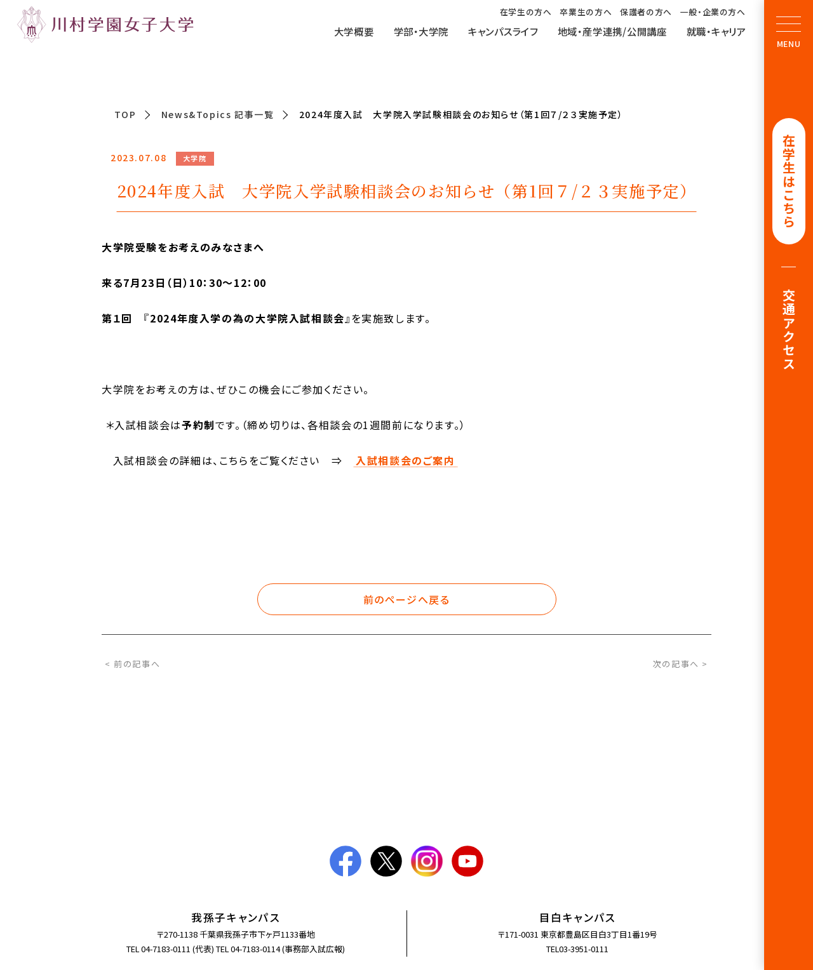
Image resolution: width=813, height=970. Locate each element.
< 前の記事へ (132, 664)
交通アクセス (789, 332)
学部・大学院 (421, 31)
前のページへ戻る (406, 599)
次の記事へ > (680, 664)
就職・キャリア (716, 31)
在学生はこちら (789, 182)
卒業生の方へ (586, 12)
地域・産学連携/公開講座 (612, 31)
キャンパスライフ (503, 31)
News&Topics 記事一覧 (217, 114)
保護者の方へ (646, 12)
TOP (125, 114)
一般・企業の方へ (713, 12)
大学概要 (354, 31)
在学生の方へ (526, 12)
